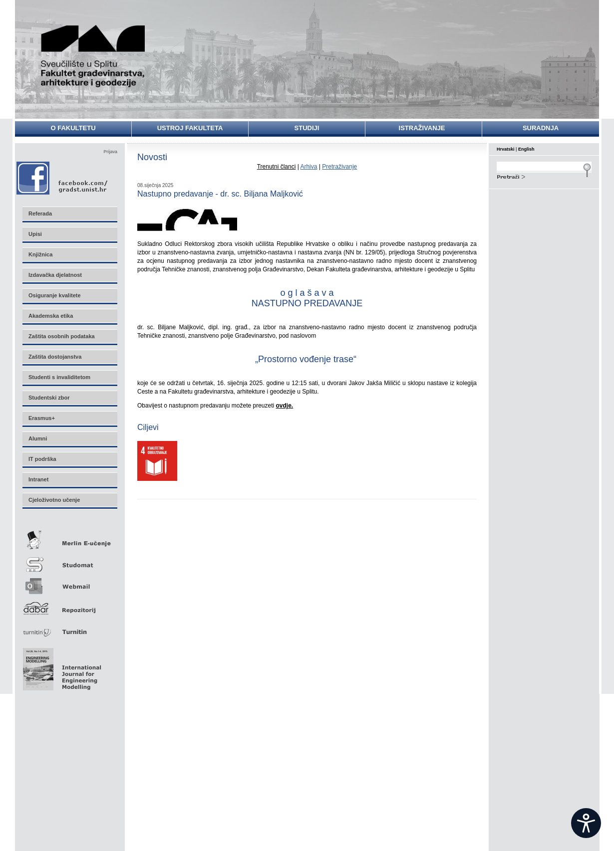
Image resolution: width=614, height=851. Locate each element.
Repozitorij (69, 605)
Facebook (62, 178)
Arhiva (308, 166)
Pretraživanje (339, 166)
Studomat (69, 560)
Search (544, 176)
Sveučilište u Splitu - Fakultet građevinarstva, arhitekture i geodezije (93, 56)
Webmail (69, 583)
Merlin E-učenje (69, 538)
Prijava (110, 151)
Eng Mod (60, 666)
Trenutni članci (276, 166)
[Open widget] (586, 823)
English (526, 149)
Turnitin (69, 628)
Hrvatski (506, 149)
